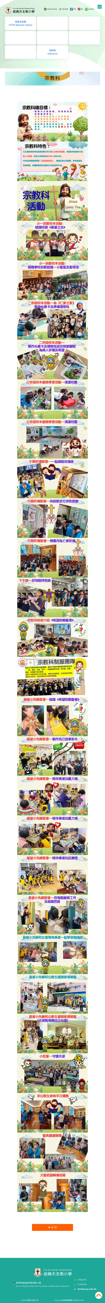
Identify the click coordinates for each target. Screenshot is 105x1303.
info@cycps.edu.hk (87, 1289)
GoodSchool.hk (78, 1300)
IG (80, 9)
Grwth (63, 9)
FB (73, 9)
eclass (89, 9)
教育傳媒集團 (67, 1300)
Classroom (50, 9)
